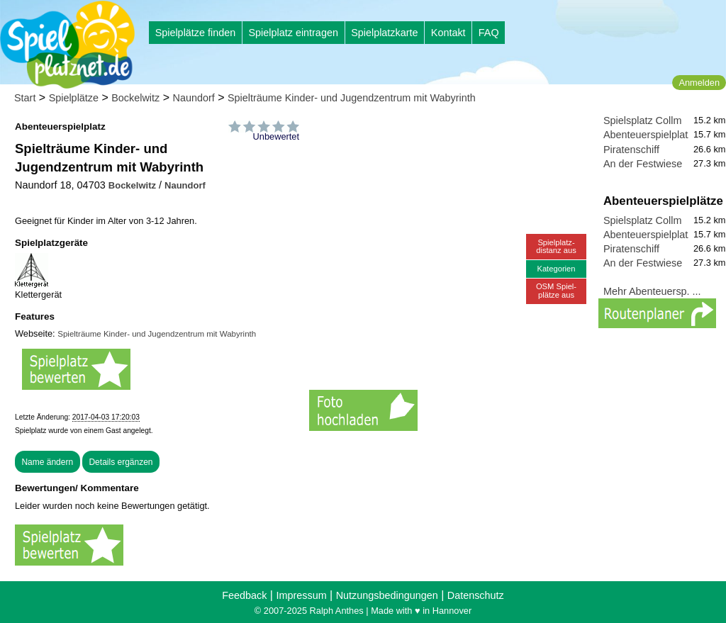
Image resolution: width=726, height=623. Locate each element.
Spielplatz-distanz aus (556, 246)
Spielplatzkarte (384, 32)
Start (24, 97)
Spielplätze (74, 97)
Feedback (244, 595)
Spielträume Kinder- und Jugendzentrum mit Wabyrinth (352, 97)
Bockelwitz (135, 97)
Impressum (301, 595)
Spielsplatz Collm (642, 120)
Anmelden (699, 82)
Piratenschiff (631, 149)
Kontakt (448, 32)
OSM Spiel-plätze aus (556, 290)
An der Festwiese (642, 163)
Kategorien (556, 268)
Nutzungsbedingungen (387, 595)
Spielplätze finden (195, 32)
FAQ (489, 32)
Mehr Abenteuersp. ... (652, 291)
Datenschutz (475, 595)
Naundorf (193, 97)
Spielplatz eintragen (292, 32)
